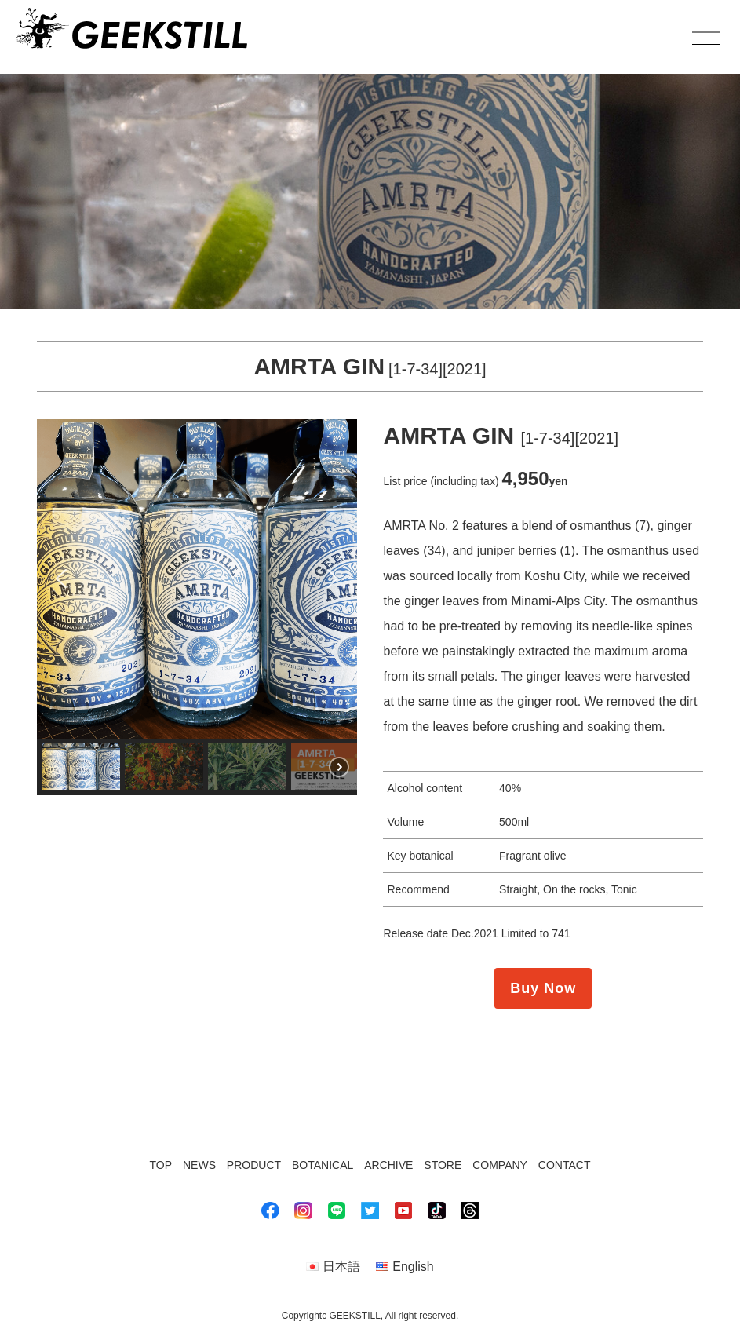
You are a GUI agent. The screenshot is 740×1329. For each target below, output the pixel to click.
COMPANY (499, 1165)
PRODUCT (254, 1165)
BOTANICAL (322, 1165)
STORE (442, 1165)
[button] (61, 578)
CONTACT (564, 1165)
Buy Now (543, 988)
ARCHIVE (388, 1165)
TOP (161, 1165)
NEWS (199, 1165)
